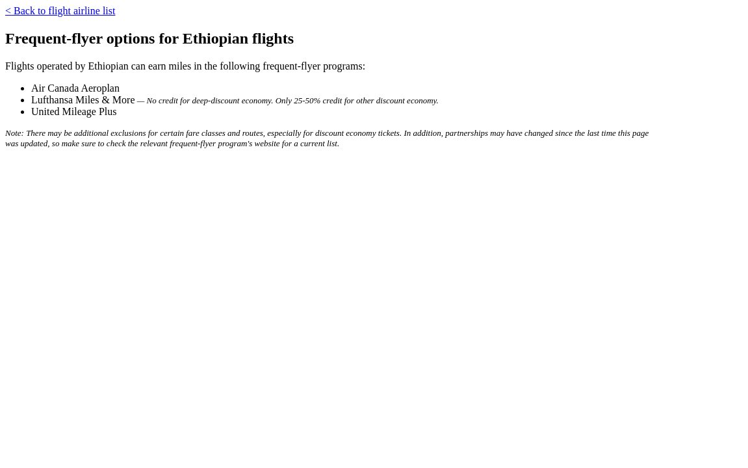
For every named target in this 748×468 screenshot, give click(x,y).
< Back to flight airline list (60, 10)
